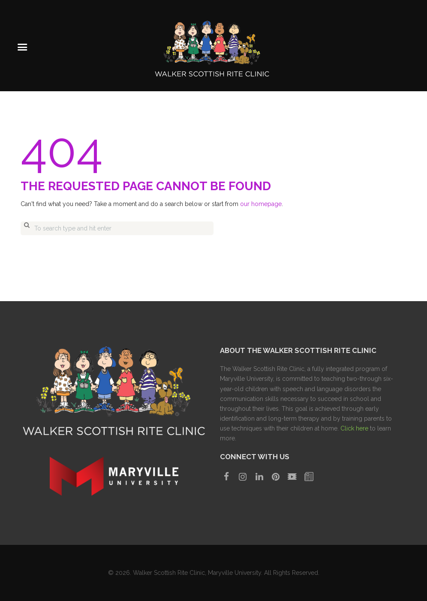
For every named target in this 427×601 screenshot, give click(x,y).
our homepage (261, 203)
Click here (354, 428)
